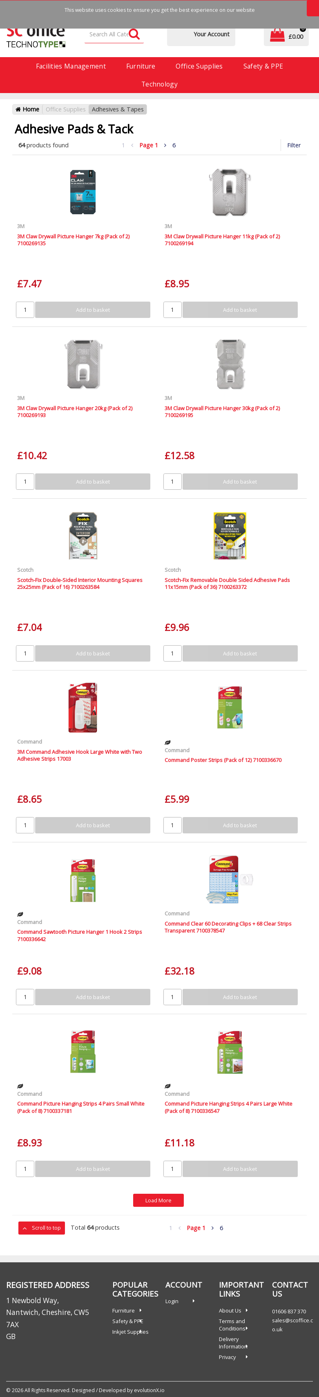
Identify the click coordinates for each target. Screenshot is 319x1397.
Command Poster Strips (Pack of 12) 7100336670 (223, 760)
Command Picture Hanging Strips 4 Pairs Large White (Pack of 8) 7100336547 (228, 1107)
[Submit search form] (134, 34)
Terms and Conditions (232, 1324)
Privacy (227, 1357)
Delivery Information (233, 1342)
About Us (230, 1310)
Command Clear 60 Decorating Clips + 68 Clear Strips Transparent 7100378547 (228, 927)
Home (27, 109)
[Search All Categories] (114, 34)
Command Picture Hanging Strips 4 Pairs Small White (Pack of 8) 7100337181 (81, 1107)
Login (171, 1301)
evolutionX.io (149, 1390)
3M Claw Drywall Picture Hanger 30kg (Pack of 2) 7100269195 (222, 411)
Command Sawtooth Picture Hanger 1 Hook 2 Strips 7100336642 (79, 935)
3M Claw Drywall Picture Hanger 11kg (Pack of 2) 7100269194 (222, 240)
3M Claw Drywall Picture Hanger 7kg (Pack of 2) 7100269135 (73, 240)
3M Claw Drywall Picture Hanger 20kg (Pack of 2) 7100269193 (74, 411)
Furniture (141, 66)
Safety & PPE (263, 66)
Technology (159, 84)
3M (21, 226)
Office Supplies (199, 66)
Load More (158, 1200)
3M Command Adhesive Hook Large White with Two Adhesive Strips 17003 (79, 755)
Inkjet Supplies (130, 1331)
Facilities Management (71, 66)
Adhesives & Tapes (118, 109)
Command (29, 741)
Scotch (25, 569)
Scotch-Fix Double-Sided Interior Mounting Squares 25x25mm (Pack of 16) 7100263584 (80, 583)
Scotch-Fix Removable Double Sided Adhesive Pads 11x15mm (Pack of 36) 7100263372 (227, 583)
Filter (294, 145)
